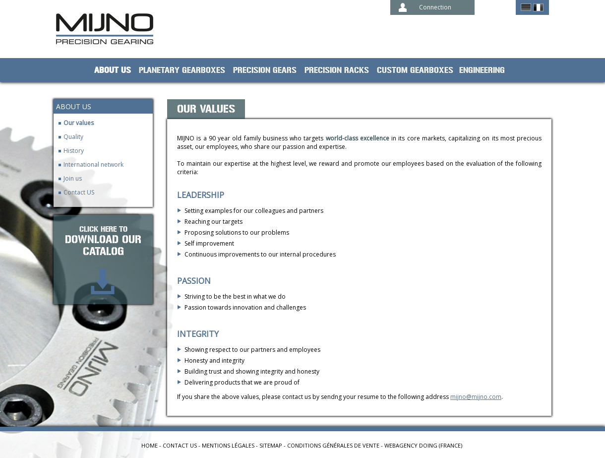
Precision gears (265, 70)
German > (526, 7)
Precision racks (336, 70)
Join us (72, 178)
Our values (78, 123)
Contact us (180, 445)
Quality (73, 136)
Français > (538, 7)
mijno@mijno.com (475, 397)
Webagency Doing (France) (423, 445)
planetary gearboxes (182, 70)
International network (93, 164)
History (73, 150)
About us (112, 70)
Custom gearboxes (415, 70)
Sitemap (270, 445)
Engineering (482, 70)
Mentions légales (228, 445)
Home (149, 445)
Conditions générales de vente (333, 445)
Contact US (78, 192)
